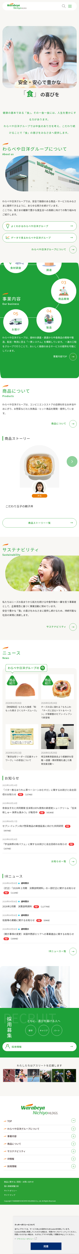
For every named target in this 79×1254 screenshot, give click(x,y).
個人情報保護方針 (11, 1186)
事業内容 (12, 1136)
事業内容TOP (60, 356)
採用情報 (17, 1046)
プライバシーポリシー (25, 1239)
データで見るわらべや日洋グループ (31, 237)
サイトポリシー (10, 1190)
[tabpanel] (39, 57)
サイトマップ (9, 1195)
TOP (9, 1121)
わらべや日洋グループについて (49, 249)
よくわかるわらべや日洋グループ (29, 226)
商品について (59, 423)
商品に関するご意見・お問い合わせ (19, 1181)
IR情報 (10, 1158)
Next (69, 458)
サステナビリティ (57, 626)
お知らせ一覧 (59, 861)
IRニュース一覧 (58, 951)
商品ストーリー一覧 (39, 522)
